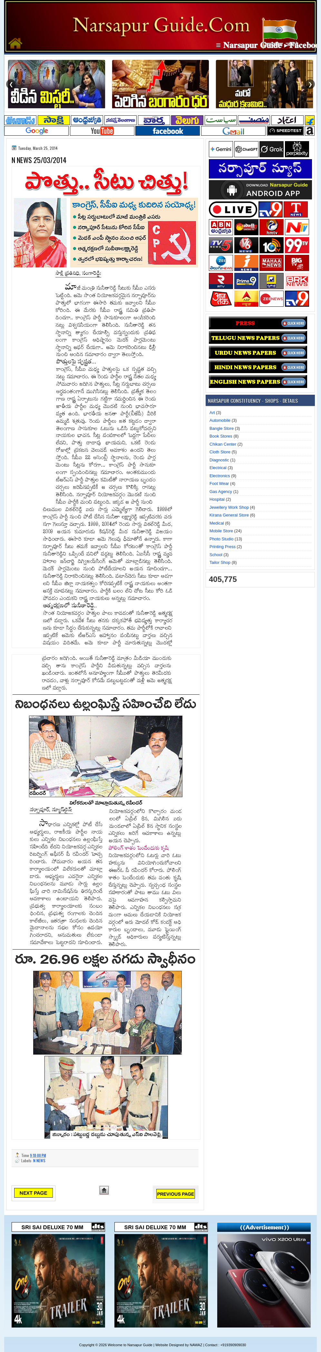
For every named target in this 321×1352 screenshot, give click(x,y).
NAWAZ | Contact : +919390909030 (218, 1345)
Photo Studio (221, 538)
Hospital (217, 499)
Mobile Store (221, 530)
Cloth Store (219, 451)
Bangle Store (221, 428)
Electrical (218, 467)
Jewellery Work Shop (229, 507)
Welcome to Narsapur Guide (130, 1345)
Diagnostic (219, 460)
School (215, 554)
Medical (216, 523)
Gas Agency (220, 491)
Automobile (219, 420)
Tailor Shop (219, 562)
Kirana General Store (229, 515)
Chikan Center (222, 444)
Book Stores (220, 436)
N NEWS (39, 1160)
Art (212, 412)
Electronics (219, 475)
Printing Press (222, 546)
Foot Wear (219, 483)
